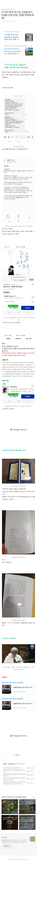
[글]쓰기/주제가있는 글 (8, 9)
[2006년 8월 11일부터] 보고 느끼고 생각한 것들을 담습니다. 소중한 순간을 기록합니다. (14, 841)
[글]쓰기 (5, 763)
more (34, 797)
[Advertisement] (18, 429)
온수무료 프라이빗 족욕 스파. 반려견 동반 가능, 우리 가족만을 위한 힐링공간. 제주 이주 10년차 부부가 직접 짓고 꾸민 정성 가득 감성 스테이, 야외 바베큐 (12, 53)
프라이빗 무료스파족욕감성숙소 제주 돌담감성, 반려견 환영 (12, 49)
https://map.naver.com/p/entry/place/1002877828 (16, 46)
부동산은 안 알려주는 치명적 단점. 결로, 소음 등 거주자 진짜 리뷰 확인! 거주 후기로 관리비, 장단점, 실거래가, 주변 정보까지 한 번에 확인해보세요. (12, 38)
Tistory (28, 859)
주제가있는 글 (11, 763)
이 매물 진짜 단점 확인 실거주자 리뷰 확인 (12, 35)
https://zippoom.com (10, 31)
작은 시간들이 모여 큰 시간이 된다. (11, 768)
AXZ (18, 859)
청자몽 (4, 838)
